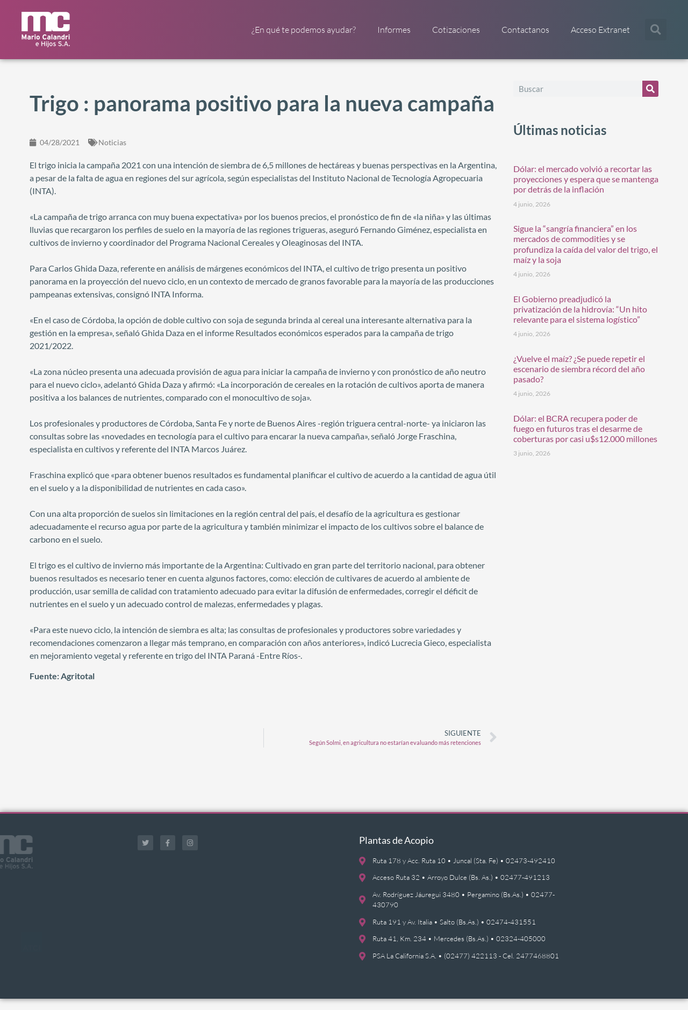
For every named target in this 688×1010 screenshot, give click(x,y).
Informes (394, 29)
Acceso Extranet (600, 29)
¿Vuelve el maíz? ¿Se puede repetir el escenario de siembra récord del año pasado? (579, 379)
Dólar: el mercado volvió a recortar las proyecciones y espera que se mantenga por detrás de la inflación (585, 189)
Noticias (112, 153)
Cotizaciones (456, 29)
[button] (655, 29)
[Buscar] (650, 99)
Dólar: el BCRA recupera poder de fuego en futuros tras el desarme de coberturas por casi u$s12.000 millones (585, 439)
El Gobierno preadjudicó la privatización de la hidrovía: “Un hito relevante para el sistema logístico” (580, 319)
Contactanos (525, 29)
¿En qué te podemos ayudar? (304, 29)
